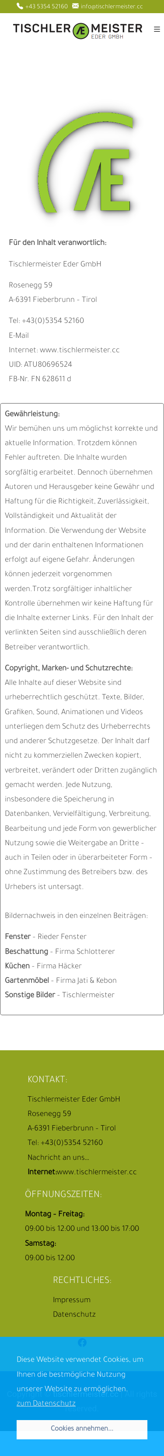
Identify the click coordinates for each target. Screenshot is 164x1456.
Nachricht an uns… (58, 1159)
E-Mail (19, 337)
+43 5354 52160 (42, 7)
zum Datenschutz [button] (46, 1404)
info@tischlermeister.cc (107, 7)
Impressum (72, 1301)
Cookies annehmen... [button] (82, 1429)
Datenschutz (74, 1315)
